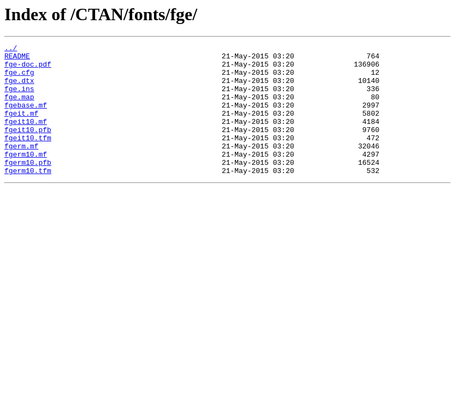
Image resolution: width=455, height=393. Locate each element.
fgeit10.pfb (27, 147)
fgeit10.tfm (27, 157)
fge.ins (19, 98)
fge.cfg (19, 79)
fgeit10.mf (25, 137)
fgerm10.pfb (27, 187)
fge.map (19, 108)
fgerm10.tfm (27, 196)
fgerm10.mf (25, 177)
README (17, 59)
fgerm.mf (21, 167)
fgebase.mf (25, 118)
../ (10, 49)
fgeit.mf (21, 128)
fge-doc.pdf (27, 69)
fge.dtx (19, 88)
